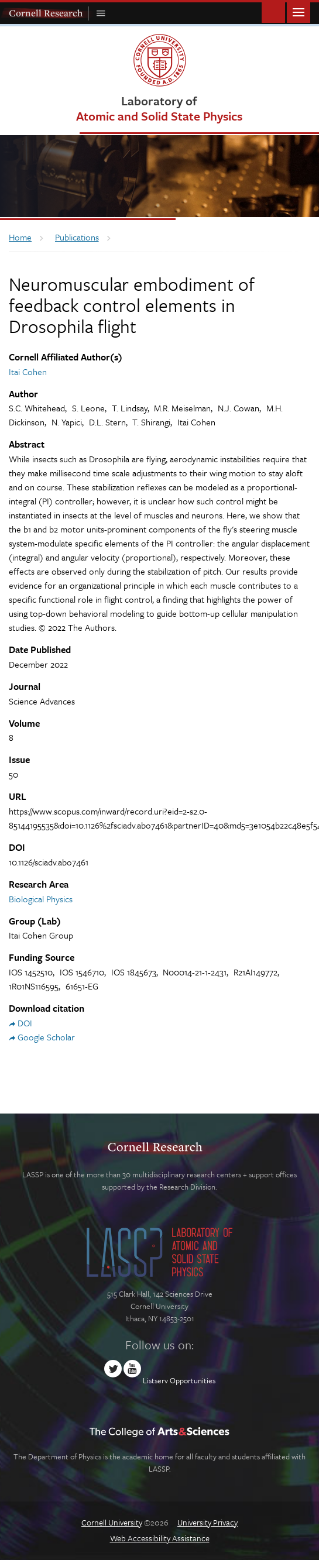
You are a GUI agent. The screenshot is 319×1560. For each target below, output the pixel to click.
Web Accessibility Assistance (160, 1538)
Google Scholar (46, 1036)
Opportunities (192, 1380)
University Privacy (207, 1522)
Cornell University (111, 1522)
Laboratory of (159, 108)
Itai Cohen (28, 371)
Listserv (155, 1380)
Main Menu (298, 11)
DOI (25, 1022)
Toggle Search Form (273, 11)
